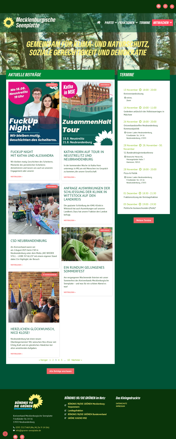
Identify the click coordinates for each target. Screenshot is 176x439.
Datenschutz (121, 403)
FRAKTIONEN (128, 22)
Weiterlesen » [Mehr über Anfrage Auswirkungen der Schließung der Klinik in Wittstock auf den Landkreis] (70, 220)
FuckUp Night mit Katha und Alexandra (32, 154)
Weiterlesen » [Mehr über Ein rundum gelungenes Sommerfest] (70, 292)
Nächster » (76, 359)
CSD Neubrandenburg (29, 241)
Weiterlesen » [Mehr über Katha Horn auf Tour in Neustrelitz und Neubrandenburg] (70, 177)
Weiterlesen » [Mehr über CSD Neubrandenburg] (16, 265)
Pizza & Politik (130, 173)
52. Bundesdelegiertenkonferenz (138, 152)
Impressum (120, 406)
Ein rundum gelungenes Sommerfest (84, 269)
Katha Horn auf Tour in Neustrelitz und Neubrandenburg (84, 155)
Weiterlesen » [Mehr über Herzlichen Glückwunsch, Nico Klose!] (16, 354)
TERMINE (144, 22)
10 (68, 359)
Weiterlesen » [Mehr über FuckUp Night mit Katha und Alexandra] (16, 177)
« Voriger (43, 359)
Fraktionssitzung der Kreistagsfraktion (141, 197)
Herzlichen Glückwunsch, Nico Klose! (32, 331)
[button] (172, 6)
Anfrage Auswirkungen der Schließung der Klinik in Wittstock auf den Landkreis (87, 193)
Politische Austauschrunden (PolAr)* (140, 208)
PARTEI (111, 22)
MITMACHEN (162, 22)
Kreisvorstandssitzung (133, 93)
